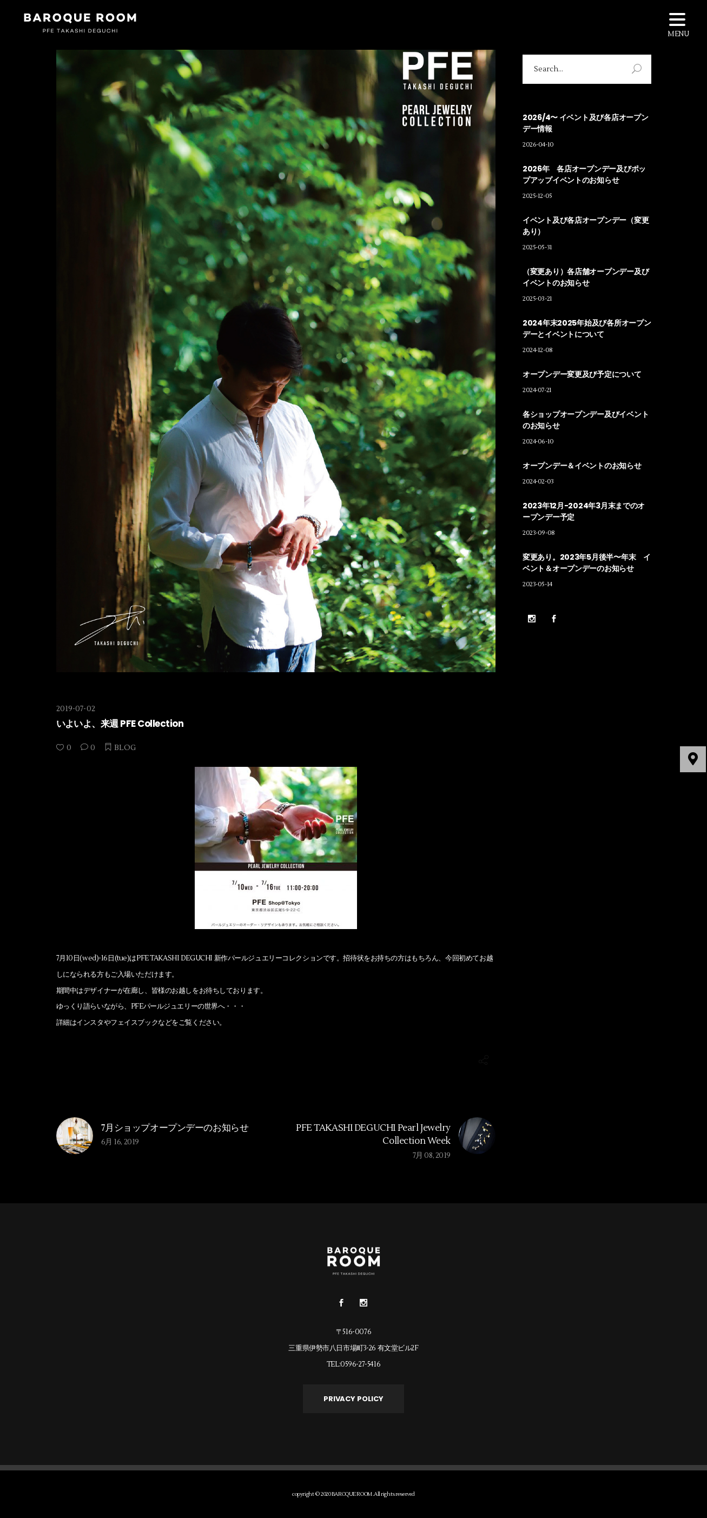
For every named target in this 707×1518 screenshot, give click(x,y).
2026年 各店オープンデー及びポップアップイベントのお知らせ (584, 174)
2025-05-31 (537, 247)
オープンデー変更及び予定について (582, 374)
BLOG (125, 748)
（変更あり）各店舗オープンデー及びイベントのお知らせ (586, 277)
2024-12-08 (538, 350)
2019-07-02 (75, 709)
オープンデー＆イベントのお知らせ (582, 465)
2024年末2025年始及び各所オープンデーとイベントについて (587, 328)
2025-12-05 (537, 196)
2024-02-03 (538, 482)
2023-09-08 (539, 533)
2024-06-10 (538, 441)
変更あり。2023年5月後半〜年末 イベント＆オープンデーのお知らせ (587, 563)
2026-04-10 (538, 145)
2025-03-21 (537, 299)
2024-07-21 (537, 390)
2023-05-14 (537, 584)
